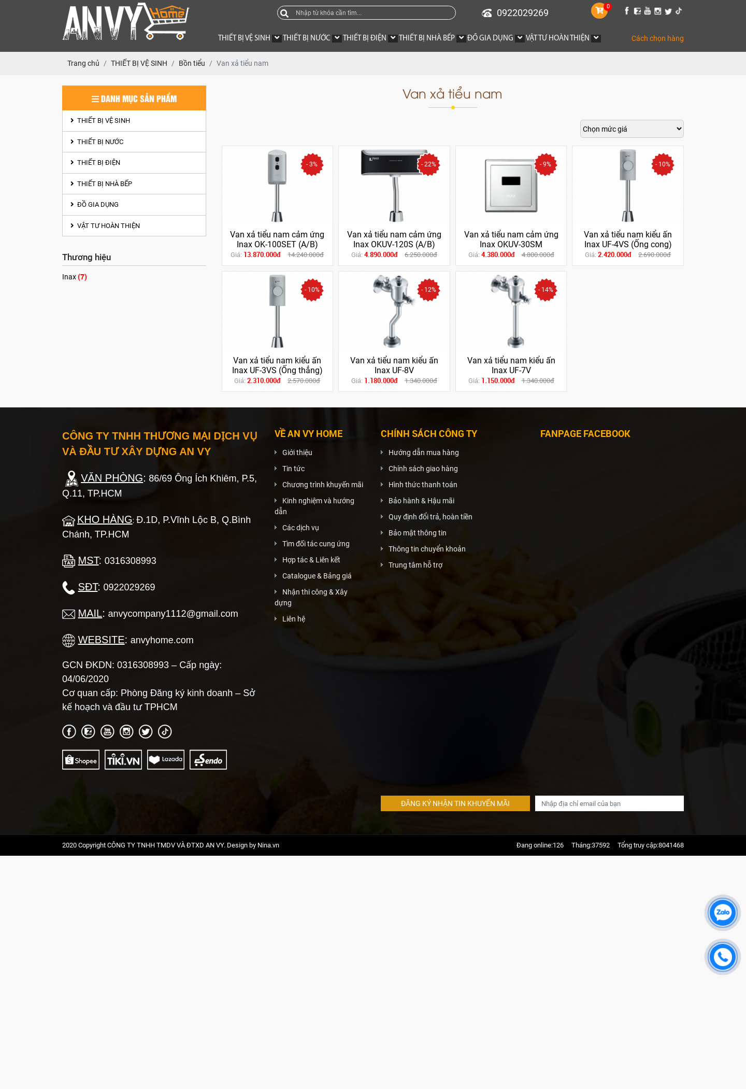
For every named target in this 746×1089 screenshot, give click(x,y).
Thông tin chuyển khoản (427, 549)
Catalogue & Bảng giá (317, 576)
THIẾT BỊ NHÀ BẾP (101, 184)
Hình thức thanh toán (423, 484)
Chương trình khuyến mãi (322, 484)
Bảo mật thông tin (418, 533)
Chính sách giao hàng (423, 468)
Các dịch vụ (300, 528)
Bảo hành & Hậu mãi (421, 501)
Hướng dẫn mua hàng (424, 452)
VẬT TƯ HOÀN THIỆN (105, 226)
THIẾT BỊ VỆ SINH (100, 120)
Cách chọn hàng (658, 38)
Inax (74, 276)
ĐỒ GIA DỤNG (94, 204)
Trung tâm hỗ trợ (415, 565)
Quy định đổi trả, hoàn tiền (430, 517)
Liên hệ (293, 619)
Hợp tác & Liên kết (311, 560)
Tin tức (293, 468)
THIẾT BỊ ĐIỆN (95, 162)
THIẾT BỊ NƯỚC (96, 142)
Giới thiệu (297, 452)
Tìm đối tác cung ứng (316, 544)
